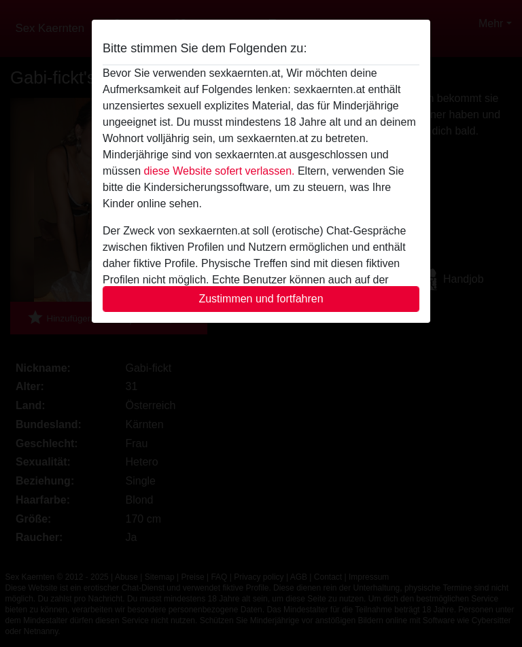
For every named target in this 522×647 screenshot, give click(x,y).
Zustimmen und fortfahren (260, 298)
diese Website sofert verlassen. (218, 171)
